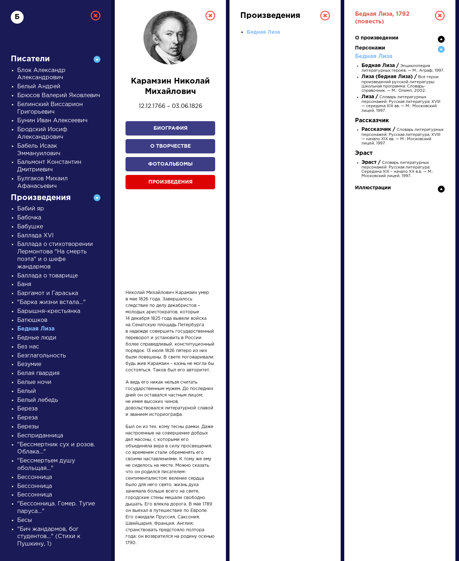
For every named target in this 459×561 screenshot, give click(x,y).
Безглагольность (41, 355)
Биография (170, 128)
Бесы (24, 520)
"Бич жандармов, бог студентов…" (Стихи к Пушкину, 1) (48, 537)
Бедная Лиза (36, 329)
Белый (26, 391)
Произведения (170, 182)
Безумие (29, 364)
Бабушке (30, 226)
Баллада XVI (35, 235)
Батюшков (32, 320)
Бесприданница (40, 435)
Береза (27, 409)
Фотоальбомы (170, 164)
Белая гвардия (38, 373)
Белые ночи (34, 382)
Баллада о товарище (47, 276)
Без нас (28, 347)
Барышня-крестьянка (48, 311)
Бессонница (34, 477)
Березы (28, 426)
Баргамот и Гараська (47, 293)
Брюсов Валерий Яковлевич (58, 95)
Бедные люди (36, 338)
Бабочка (29, 217)
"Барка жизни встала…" (51, 302)
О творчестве (170, 146)
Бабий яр (30, 208)
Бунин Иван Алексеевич (52, 120)
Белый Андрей (38, 86)
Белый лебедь (37, 400)
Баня (24, 284)
